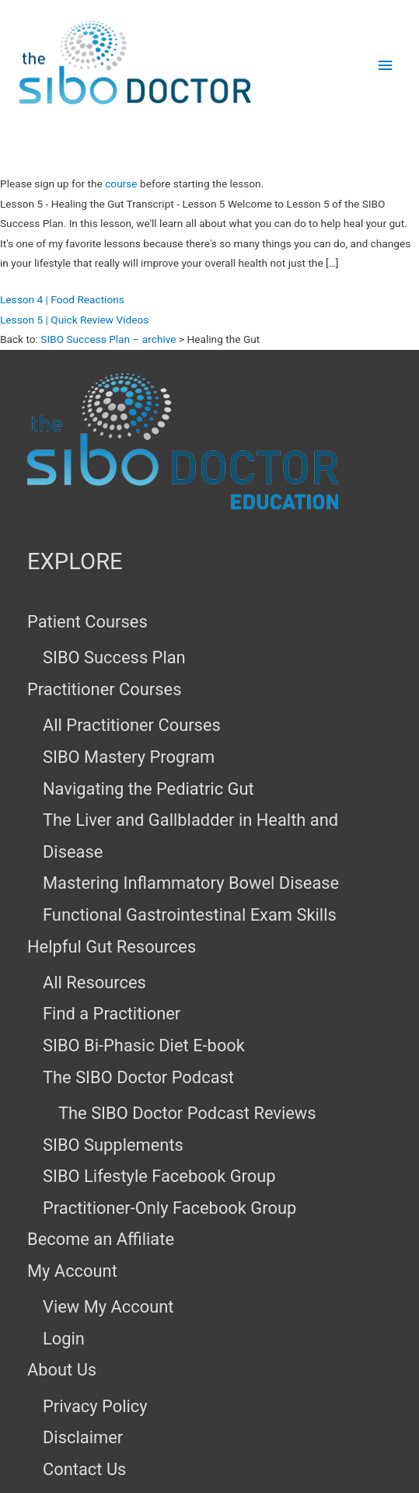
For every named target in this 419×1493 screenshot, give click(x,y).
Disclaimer (83, 1437)
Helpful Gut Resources (111, 946)
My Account (72, 1271)
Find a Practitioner (111, 1013)
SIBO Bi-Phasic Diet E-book (144, 1045)
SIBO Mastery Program (129, 757)
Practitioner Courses (104, 689)
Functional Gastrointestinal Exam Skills (190, 915)
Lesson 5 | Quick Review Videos (74, 319)
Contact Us (84, 1469)
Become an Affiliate (100, 1239)
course (121, 183)
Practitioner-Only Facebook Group (169, 1208)
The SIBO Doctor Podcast (138, 1077)
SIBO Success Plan (114, 657)
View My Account (108, 1306)
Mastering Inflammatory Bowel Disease (191, 883)
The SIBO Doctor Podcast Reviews (187, 1113)
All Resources (94, 982)
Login (64, 1338)
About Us (61, 1369)
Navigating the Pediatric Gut (148, 789)
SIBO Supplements (113, 1145)
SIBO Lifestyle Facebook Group (159, 1176)
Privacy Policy (95, 1406)
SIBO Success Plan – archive (108, 339)
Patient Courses (87, 621)
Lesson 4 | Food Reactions (62, 299)
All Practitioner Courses (132, 725)
